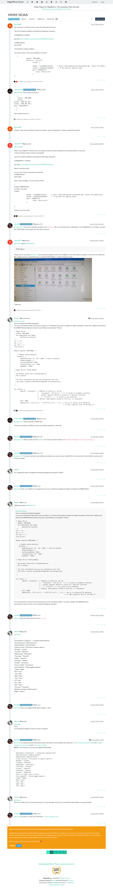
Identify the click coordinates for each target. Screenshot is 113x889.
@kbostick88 (41, 89)
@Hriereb (36, 486)
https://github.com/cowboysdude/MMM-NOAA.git (36, 39)
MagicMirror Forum (15, 2)
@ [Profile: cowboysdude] (19, 321)
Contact (51, 885)
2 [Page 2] (54, 852)
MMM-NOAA (29, 243)
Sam (53, 880)
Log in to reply (100, 19)
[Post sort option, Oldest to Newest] (92, 19)
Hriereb (16, 318)
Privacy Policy (59, 885)
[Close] (103, 829)
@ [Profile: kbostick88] (18, 92)
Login (19, 845)
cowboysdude (18, 89)
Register (12, 845)
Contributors (70, 882)
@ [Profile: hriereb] (17, 489)
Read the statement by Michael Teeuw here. (56, 9)
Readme (40, 439)
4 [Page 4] (61, 852)
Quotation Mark (40, 745)
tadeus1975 (17, 144)
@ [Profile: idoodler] (17, 243)
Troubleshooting (14, 19)
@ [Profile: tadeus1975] (18, 227)
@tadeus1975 (38, 224)
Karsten (70, 880)
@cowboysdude (25, 318)
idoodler (16, 224)
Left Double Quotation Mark (84, 743)
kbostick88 (17, 24)
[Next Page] (65, 852)
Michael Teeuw (65, 878)
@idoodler (26, 240)
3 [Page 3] (58, 852)
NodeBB (54, 882)
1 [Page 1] (51, 852)
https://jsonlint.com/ (52, 816)
